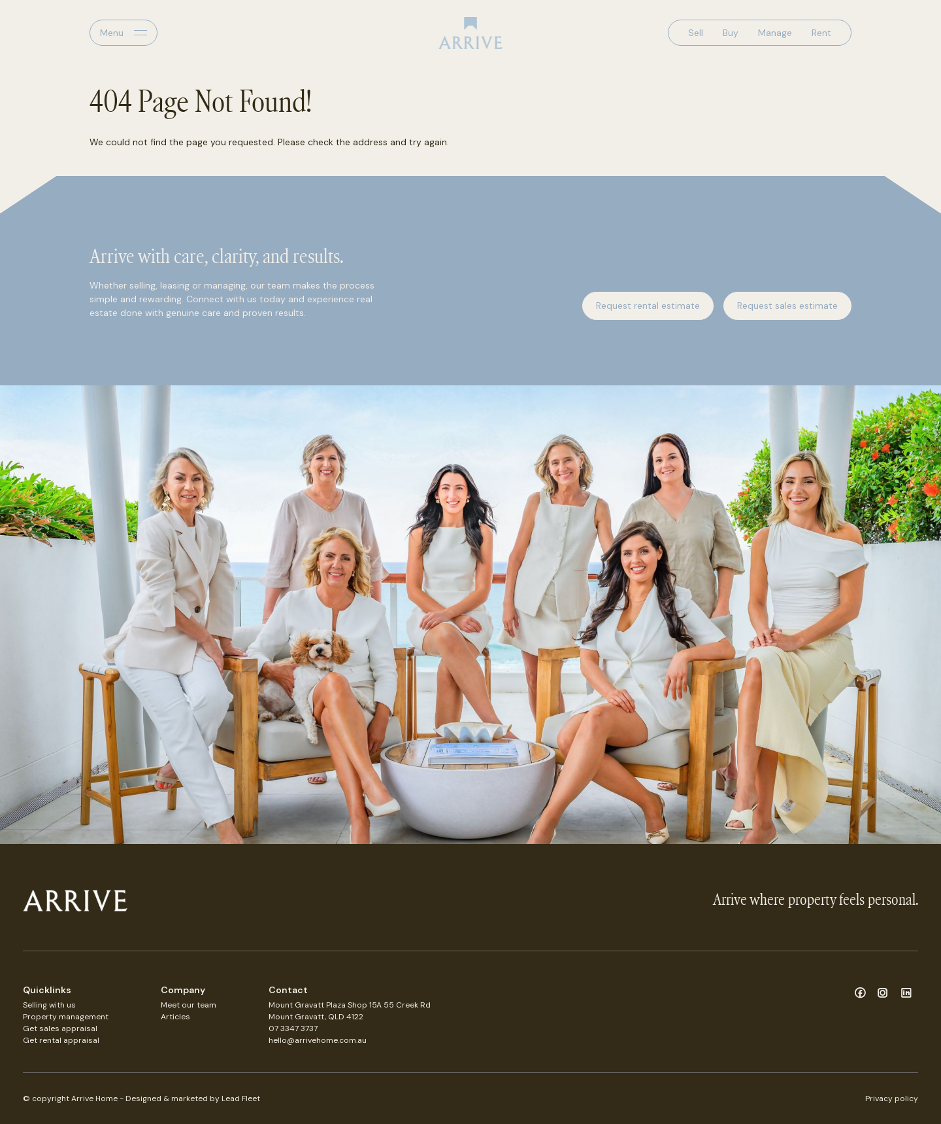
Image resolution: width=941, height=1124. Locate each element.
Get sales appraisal (60, 1028)
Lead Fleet (241, 1098)
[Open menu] (123, 33)
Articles (175, 1016)
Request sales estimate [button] (787, 305)
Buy (730, 33)
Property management (65, 1016)
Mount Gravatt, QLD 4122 (316, 1016)
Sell (695, 33)
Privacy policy (891, 1098)
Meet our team (188, 1005)
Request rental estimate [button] (648, 305)
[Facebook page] (861, 993)
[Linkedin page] (906, 993)
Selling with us (49, 1005)
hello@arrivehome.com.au (318, 1040)
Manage (775, 33)
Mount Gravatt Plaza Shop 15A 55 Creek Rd (350, 1005)
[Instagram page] (885, 993)
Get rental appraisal (61, 1040)
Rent (821, 33)
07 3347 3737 (293, 1028)
